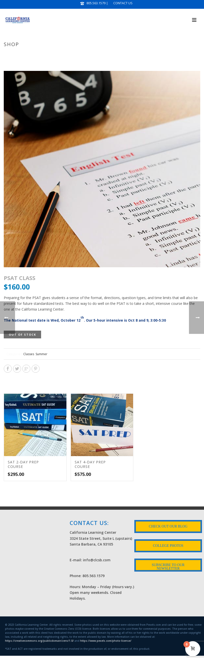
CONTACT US (123, 3)
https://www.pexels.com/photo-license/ (105, 640)
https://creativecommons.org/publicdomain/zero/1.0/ (39, 640)
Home (128, 55)
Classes (28, 354)
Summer (41, 354)
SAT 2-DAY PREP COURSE (23, 464)
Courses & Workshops (155, 55)
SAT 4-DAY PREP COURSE (90, 464)
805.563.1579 (96, 3)
